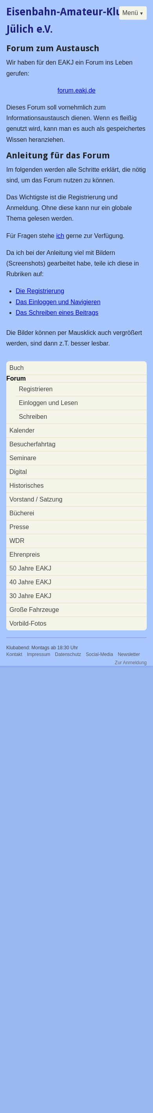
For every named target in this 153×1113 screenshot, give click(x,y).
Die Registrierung (40, 291)
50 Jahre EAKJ (30, 568)
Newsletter (129, 654)
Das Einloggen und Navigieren (58, 302)
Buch (16, 367)
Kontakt (14, 654)
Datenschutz (68, 654)
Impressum (38, 654)
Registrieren (36, 389)
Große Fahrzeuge (34, 609)
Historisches (26, 485)
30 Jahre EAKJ (30, 596)
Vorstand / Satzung (35, 499)
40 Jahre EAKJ (30, 582)
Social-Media (99, 654)
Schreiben (33, 416)
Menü (130, 12)
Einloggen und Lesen (48, 402)
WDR (16, 540)
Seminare (22, 458)
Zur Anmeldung (131, 662)
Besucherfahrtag (32, 444)
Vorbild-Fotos (27, 623)
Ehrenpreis (24, 554)
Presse (19, 527)
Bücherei (21, 513)
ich (60, 235)
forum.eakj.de (77, 90)
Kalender (22, 430)
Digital (18, 471)
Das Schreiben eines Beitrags (57, 312)
